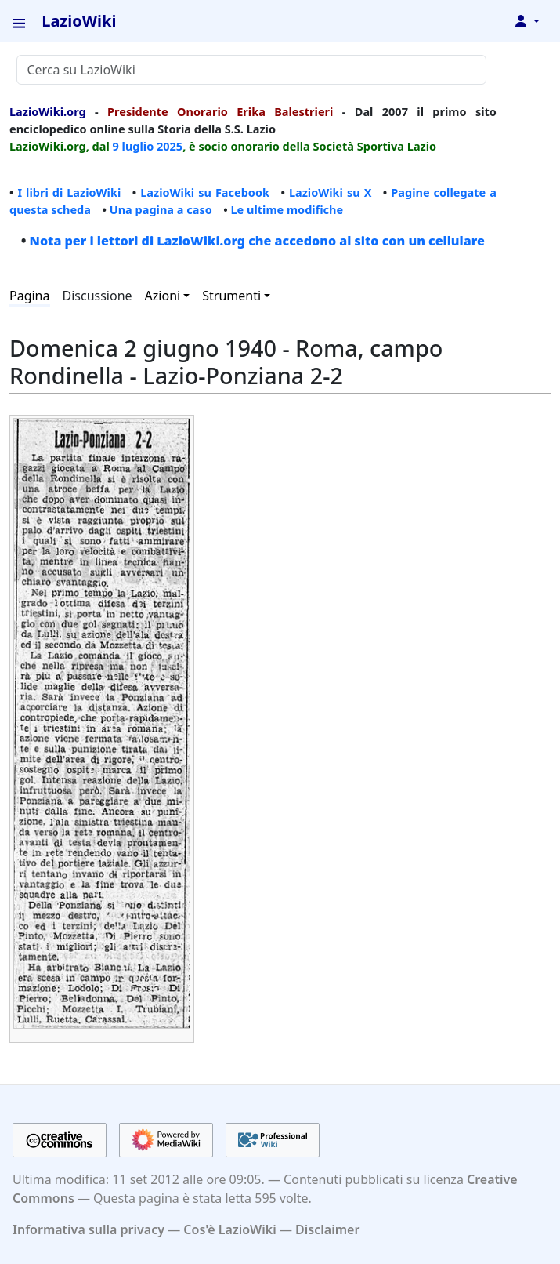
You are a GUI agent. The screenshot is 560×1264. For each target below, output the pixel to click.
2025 (169, 146)
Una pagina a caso (161, 209)
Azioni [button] (163, 295)
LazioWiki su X (330, 192)
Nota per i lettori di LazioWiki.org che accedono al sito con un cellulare (257, 240)
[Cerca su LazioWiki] (251, 70)
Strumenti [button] (231, 295)
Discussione (97, 295)
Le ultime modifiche (286, 209)
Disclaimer (327, 1229)
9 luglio (133, 146)
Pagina (29, 295)
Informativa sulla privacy (88, 1229)
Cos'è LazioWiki (229, 1229)
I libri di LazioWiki (69, 192)
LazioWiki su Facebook (204, 192)
